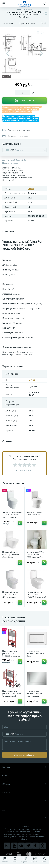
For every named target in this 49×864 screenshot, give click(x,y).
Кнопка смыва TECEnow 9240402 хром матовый (35, 693)
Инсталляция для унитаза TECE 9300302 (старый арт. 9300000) (11, 655)
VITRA (31, 188)
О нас (24, 775)
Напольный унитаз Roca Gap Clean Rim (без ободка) (10, 554)
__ (24, 801)
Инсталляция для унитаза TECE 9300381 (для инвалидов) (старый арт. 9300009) (12, 695)
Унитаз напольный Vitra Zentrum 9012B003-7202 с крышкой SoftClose (12, 516)
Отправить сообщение (25, 755)
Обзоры (24, 784)
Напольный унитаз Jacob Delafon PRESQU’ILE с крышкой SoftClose (36, 596)
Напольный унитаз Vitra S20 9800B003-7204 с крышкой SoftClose (11, 596)
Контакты (24, 792)
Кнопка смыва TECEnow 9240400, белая (35, 653)
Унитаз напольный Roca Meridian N (34, 513)
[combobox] (8, 150)
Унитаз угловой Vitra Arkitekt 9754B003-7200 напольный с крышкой (35, 556)
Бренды (24, 767)
